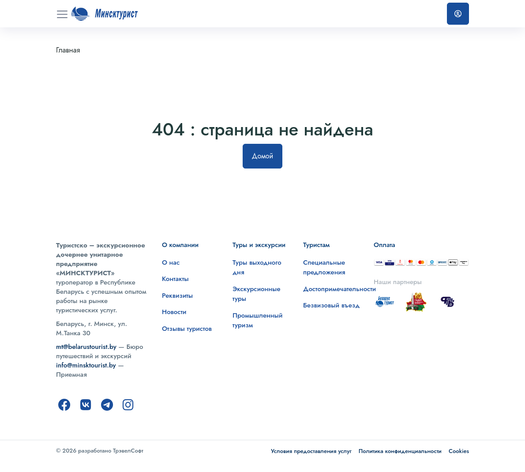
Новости (174, 312)
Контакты (175, 279)
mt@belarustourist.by (86, 347)
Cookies (459, 451)
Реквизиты (177, 295)
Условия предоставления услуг (311, 451)
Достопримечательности (339, 289)
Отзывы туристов (187, 328)
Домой (263, 156)
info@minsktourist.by (86, 365)
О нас (171, 262)
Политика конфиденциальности (400, 451)
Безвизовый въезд (331, 305)
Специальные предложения (324, 267)
